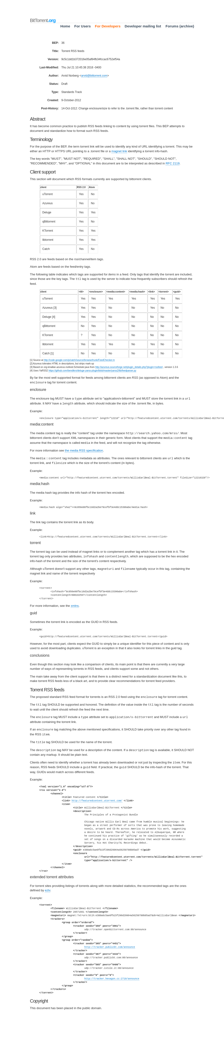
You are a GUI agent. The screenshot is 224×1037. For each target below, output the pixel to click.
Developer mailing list (143, 26)
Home (65, 26)
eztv (47, 885)
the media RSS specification (84, 449)
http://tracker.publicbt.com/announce (109, 942)
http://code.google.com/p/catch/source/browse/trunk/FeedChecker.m (79, 360)
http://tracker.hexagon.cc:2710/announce (111, 974)
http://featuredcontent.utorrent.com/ (97, 796)
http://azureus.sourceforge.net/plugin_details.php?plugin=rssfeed (129, 367)
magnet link (119, 151)
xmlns (75, 603)
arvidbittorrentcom (94, 75)
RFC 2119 (172, 163)
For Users (82, 26)
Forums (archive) (180, 26)
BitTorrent (43, 20)
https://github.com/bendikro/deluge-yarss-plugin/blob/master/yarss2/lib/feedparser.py (92, 370)
